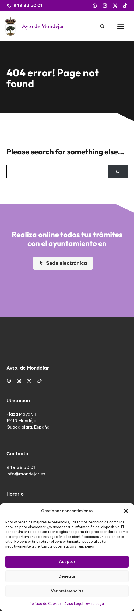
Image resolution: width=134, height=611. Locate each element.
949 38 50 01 (27, 5)
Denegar (67, 576)
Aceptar (67, 561)
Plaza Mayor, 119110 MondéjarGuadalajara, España (28, 420)
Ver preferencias (67, 591)
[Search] (118, 172)
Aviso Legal (73, 604)
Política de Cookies (46, 604)
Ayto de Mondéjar (43, 26)
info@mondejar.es (25, 474)
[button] (126, 511)
